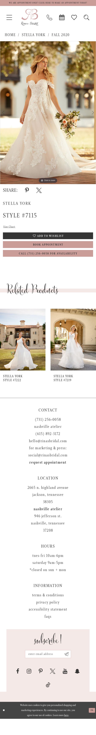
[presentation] (22, 353)
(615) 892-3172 (47, 447)
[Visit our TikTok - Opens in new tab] (48, 701)
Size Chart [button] (11, 233)
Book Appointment (48, 255)
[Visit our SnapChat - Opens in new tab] (77, 687)
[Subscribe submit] (71, 669)
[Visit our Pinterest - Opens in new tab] (41, 687)
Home (10, 41)
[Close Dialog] (4, 726)
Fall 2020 (61, 41)
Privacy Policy (48, 616)
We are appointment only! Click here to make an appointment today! (48, 6)
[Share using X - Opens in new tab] (39, 196)
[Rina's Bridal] (29, 23)
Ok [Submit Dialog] (91, 726)
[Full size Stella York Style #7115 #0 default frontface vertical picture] (48, 118)
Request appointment (48, 476)
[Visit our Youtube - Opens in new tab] (65, 687)
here (66, 731)
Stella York (33, 41)
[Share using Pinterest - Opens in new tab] (27, 196)
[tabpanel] (48, 118)
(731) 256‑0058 (48, 433)
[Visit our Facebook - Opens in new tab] (17, 687)
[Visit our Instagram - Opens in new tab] (29, 687)
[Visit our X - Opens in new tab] (52, 687)
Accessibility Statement (48, 623)
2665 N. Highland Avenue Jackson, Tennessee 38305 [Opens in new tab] (48, 508)
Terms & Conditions (48, 609)
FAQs (48, 630)
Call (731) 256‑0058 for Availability (48, 266)
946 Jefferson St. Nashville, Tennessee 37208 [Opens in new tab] (48, 537)
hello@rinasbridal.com (48, 455)
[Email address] (48, 669)
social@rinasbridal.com (48, 469)
